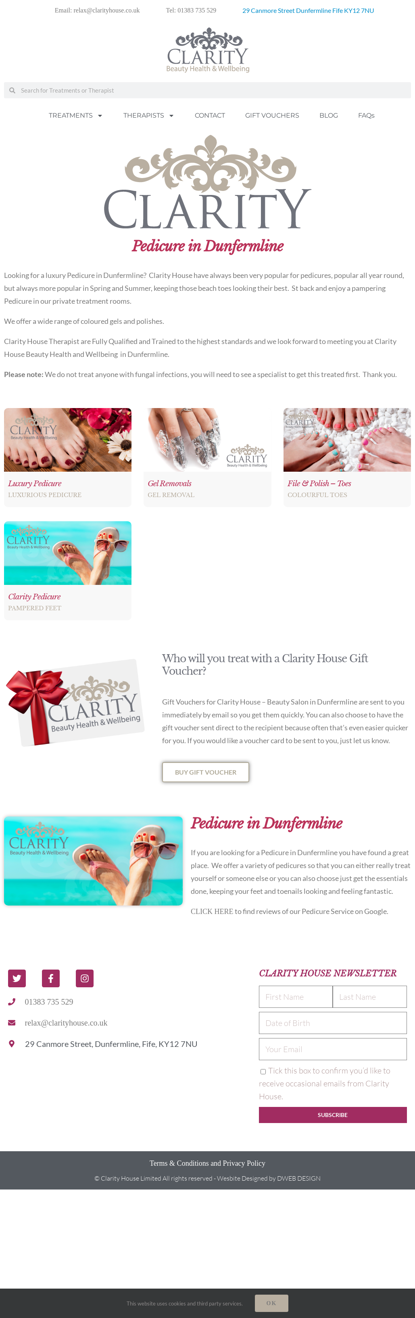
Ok (272, 1303)
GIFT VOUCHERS (272, 115)
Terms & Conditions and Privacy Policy (207, 1163)
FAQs (366, 115)
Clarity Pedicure (34, 596)
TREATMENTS (76, 115)
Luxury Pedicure (34, 483)
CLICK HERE (212, 912)
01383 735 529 (49, 1001)
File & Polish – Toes (319, 483)
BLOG (328, 115)
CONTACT (210, 115)
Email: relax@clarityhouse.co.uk (97, 10)
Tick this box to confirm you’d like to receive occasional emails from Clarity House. (324, 1083)
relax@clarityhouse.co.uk (66, 1022)
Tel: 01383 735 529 (191, 10)
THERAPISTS (149, 115)
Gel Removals (169, 483)
